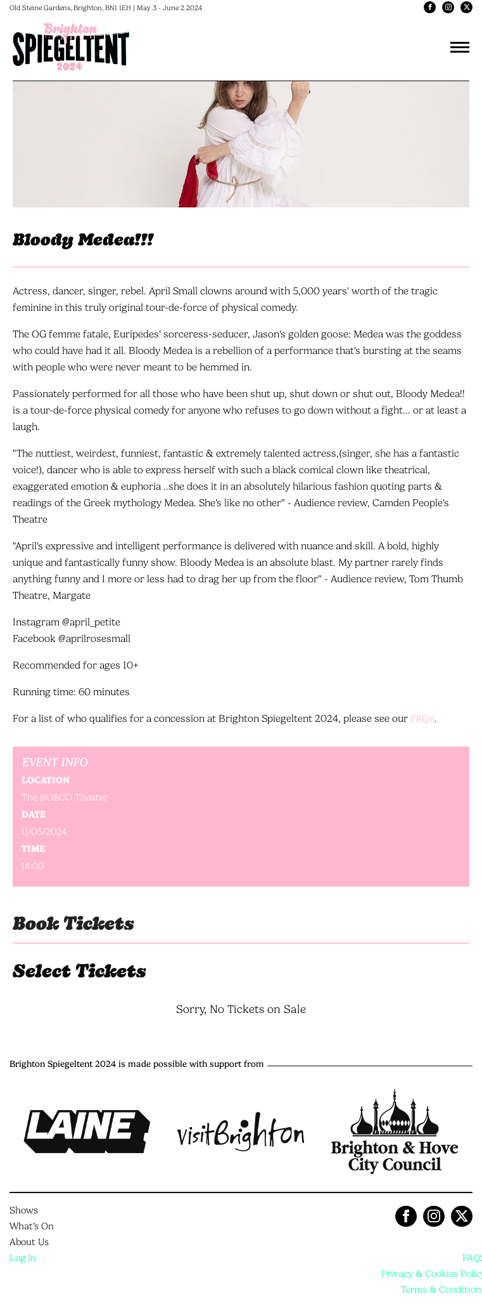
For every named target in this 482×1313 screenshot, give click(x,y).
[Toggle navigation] (459, 46)
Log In (23, 1258)
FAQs (422, 718)
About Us (29, 1242)
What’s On (32, 1226)
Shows (24, 1210)
